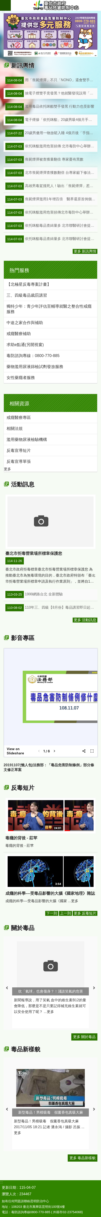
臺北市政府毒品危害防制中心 (56, 5)
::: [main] (3, 12)
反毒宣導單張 (19, 461)
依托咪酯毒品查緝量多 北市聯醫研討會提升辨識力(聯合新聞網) (51, 239)
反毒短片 (22, 788)
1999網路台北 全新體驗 (34, 594)
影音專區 (22, 638)
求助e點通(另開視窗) (25, 344)
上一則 (65, 913)
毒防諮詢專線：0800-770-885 (33, 355)
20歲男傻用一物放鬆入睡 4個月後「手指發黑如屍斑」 (51, 133)
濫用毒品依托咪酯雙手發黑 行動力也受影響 (49, 106)
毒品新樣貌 (25, 1049)
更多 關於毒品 (84, 1037)
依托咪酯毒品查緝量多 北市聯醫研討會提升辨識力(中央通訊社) (51, 225)
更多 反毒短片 (85, 913)
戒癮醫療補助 (19, 333)
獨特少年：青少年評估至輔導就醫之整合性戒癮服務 (49, 309)
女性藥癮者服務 (21, 377)
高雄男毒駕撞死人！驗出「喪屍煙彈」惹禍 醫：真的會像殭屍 (51, 186)
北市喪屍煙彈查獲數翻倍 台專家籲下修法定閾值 (51, 172)
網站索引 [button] (5, 5)
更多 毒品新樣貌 (83, 1158)
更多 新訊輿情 (85, 251)
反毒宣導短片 (19, 450)
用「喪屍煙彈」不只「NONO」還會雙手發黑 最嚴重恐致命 (51, 80)
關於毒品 (22, 928)
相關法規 (15, 428)
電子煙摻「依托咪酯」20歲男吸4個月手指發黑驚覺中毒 (51, 120)
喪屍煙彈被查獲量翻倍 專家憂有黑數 (44, 159)
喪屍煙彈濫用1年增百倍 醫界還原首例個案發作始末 (51, 199)
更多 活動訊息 (85, 620)
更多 (7, 469)
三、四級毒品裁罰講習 (27, 295)
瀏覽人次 (9, 1194)
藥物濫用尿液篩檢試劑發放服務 (35, 366)
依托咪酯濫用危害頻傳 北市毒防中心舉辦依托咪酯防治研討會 (51, 146)
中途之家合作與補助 (25, 322)
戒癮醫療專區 (19, 417)
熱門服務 (19, 270)
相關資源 (19, 403)
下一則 (51, 913)
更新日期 (9, 1187)
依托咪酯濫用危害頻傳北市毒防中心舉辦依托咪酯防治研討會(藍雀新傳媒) (51, 212)
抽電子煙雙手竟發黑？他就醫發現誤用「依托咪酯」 (51, 93)
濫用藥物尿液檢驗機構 (27, 439)
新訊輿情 (22, 65)
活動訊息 (22, 484)
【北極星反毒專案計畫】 (29, 284)
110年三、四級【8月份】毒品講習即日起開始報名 (51, 607)
